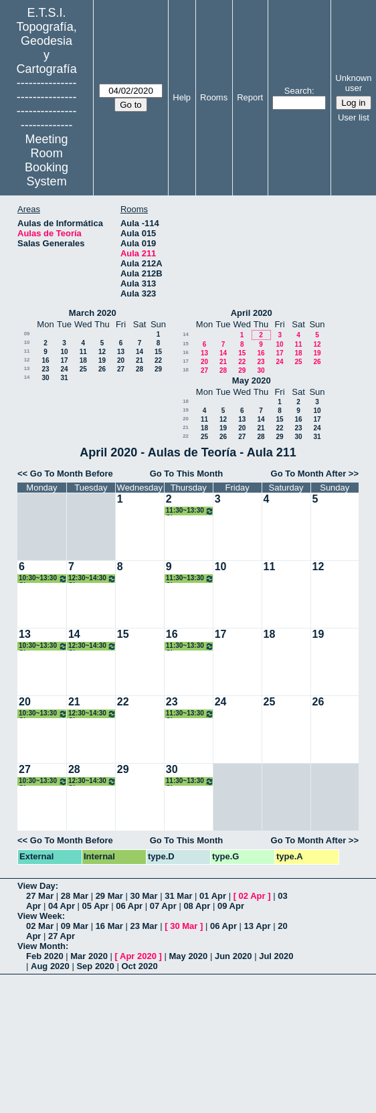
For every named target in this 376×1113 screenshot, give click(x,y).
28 (139, 369)
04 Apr (61, 906)
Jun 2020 (233, 956)
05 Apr (95, 906)
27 (120, 369)
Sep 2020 (95, 966)
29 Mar (109, 896)
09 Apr (230, 906)
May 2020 (251, 380)
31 (64, 377)
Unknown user (353, 83)
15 (158, 351)
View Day (36, 886)
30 (45, 377)
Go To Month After (309, 473)
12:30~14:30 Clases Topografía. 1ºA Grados (92, 578)
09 (27, 334)
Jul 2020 (276, 956)
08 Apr (196, 906)
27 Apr (61, 936)
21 (139, 360)
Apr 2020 (138, 956)
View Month (41, 946)
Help (182, 97)
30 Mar (143, 896)
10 (27, 342)
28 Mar (74, 896)
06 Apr (129, 906)
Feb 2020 (45, 956)
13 (120, 351)
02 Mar (40, 926)
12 (102, 351)
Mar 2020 (89, 956)
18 (83, 360)
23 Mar (143, 926)
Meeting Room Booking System (46, 160)
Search (298, 91)
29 (158, 369)
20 (120, 360)
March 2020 (92, 313)
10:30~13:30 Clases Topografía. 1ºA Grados (43, 578)
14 (139, 351)
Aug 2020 (50, 966)
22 (158, 360)
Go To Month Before (71, 473)
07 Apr (163, 906)
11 (27, 351)
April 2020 (251, 313)
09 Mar (74, 926)
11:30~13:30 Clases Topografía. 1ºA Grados (190, 511)
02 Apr (252, 896)
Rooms (213, 97)
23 (45, 369)
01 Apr (212, 896)
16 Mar (109, 926)
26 (102, 369)
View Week (39, 916)
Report (250, 97)
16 (45, 360)
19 (102, 360)
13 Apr (257, 926)
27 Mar (40, 896)
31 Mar (178, 896)
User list (353, 117)
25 (83, 369)
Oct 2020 (139, 966)
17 (64, 360)
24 (64, 369)
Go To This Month (186, 473)
